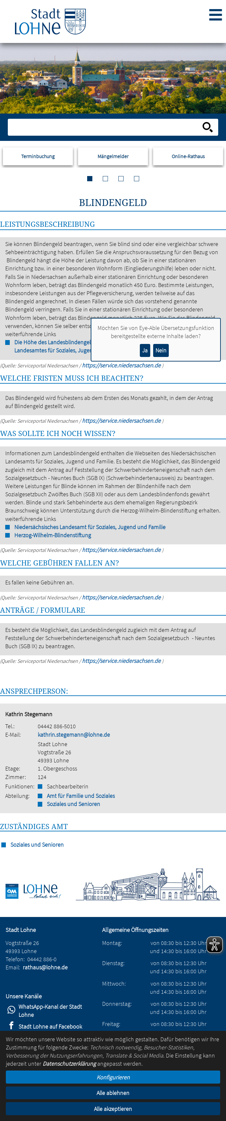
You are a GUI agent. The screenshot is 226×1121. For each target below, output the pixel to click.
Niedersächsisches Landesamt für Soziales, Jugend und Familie (90, 527)
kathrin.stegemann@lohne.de (74, 734)
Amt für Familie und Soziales (81, 796)
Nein (160, 350)
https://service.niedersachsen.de (122, 420)
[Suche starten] (208, 127)
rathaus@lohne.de (45, 967)
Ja (145, 350)
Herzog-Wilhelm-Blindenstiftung (52, 535)
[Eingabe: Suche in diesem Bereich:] (106, 127)
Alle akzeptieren (113, 1109)
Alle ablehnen (113, 1093)
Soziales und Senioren (73, 804)
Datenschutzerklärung (69, 1063)
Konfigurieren (113, 1077)
